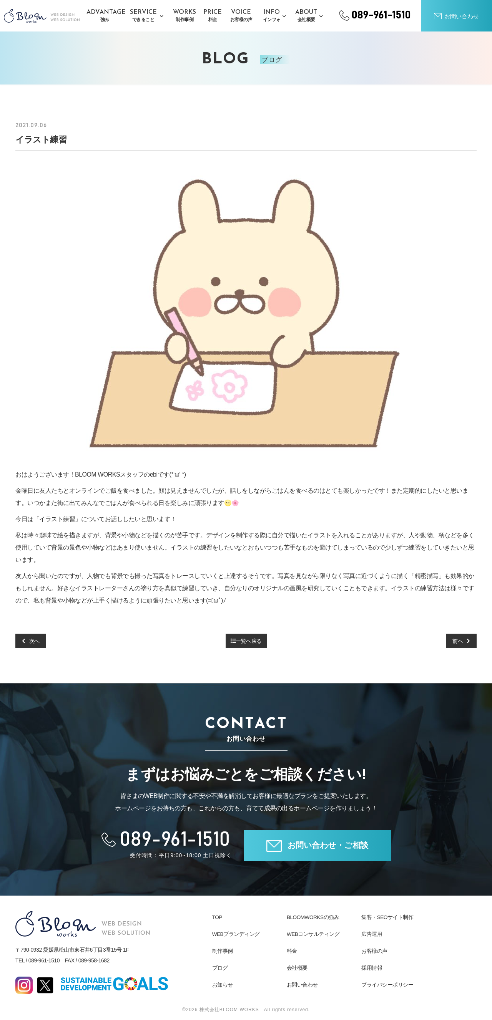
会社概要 (297, 968)
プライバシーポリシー (387, 985)
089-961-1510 (44, 960)
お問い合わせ (302, 985)
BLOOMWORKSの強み (313, 917)
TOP (217, 917)
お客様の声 (374, 951)
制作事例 (222, 951)
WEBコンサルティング (313, 934)
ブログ (220, 968)
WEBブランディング (236, 934)
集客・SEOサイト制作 (387, 917)
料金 (292, 951)
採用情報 (371, 968)
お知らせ (222, 985)
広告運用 (371, 934)
